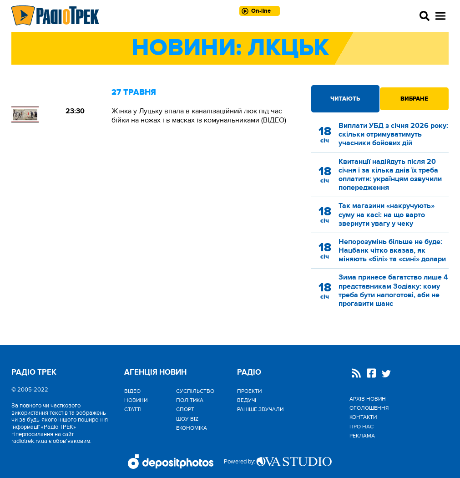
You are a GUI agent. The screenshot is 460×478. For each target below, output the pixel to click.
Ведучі (246, 400)
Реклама (362, 435)
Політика (189, 400)
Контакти (363, 417)
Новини (135, 400)
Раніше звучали (260, 409)
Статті (133, 409)
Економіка (191, 428)
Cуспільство (195, 391)
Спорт (185, 409)
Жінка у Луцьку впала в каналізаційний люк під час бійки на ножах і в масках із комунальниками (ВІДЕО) (198, 116)
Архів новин (367, 399)
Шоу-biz (187, 419)
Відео (132, 391)
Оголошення (369, 408)
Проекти (249, 391)
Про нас (361, 426)
